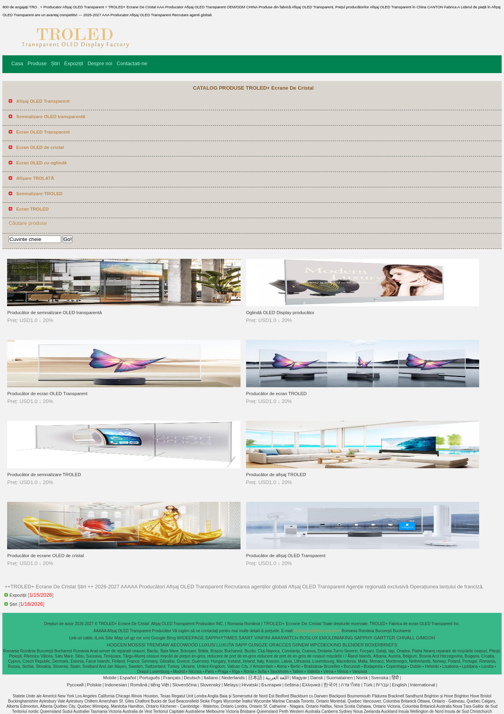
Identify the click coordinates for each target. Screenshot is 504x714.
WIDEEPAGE (190, 637)
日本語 (255, 677)
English (399, 684)
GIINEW (300, 644)
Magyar (299, 677)
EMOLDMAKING (336, 637)
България (271, 684)
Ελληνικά (311, 684)
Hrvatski (250, 684)
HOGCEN (117, 644)
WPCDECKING (325, 644)
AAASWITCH (284, 637)
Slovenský (210, 684)
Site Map (114, 637)
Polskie (94, 684)
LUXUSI (207, 644)
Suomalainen (339, 677)
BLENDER (353, 644)
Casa (17, 63)
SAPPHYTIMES (221, 637)
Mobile (109, 677)
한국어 (330, 684)
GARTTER (384, 637)
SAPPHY (363, 637)
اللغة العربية (277, 677)
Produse (37, 63)
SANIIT (246, 637)
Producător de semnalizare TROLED (44, 474)
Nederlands (233, 677)
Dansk (316, 677)
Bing (171, 637)
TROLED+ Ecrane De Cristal (293, 623)
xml (146, 637)
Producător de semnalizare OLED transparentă (54, 312)
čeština (291, 684)
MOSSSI (137, 644)
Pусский (75, 684)
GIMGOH (425, 637)
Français (172, 677)
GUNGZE (258, 644)
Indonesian (116, 684)
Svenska (379, 677)
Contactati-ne (132, 63)
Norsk (362, 677)
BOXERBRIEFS (381, 644)
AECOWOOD (184, 644)
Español (127, 677)
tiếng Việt (160, 684)
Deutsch (192, 677)
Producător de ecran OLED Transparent (47, 393)
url (126, 637)
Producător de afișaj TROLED (276, 474)
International (422, 684)
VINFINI (262, 637)
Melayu (231, 684)
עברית (382, 684)
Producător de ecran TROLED (276, 393)
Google (158, 637)
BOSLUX (308, 637)
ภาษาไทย (350, 684)
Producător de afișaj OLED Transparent (285, 555)
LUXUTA (225, 644)
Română (138, 684)
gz (132, 637)
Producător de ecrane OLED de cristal (45, 555)
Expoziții (73, 63)
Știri (55, 63)
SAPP (241, 644)
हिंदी (395, 677)
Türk (368, 684)
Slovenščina (184, 684)
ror (139, 637)
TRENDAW (158, 644)
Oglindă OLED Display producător (280, 312)
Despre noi (100, 63)
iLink (99, 637)
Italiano (210, 677)
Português (149, 677)
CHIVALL (405, 637)
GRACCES (280, 644)
